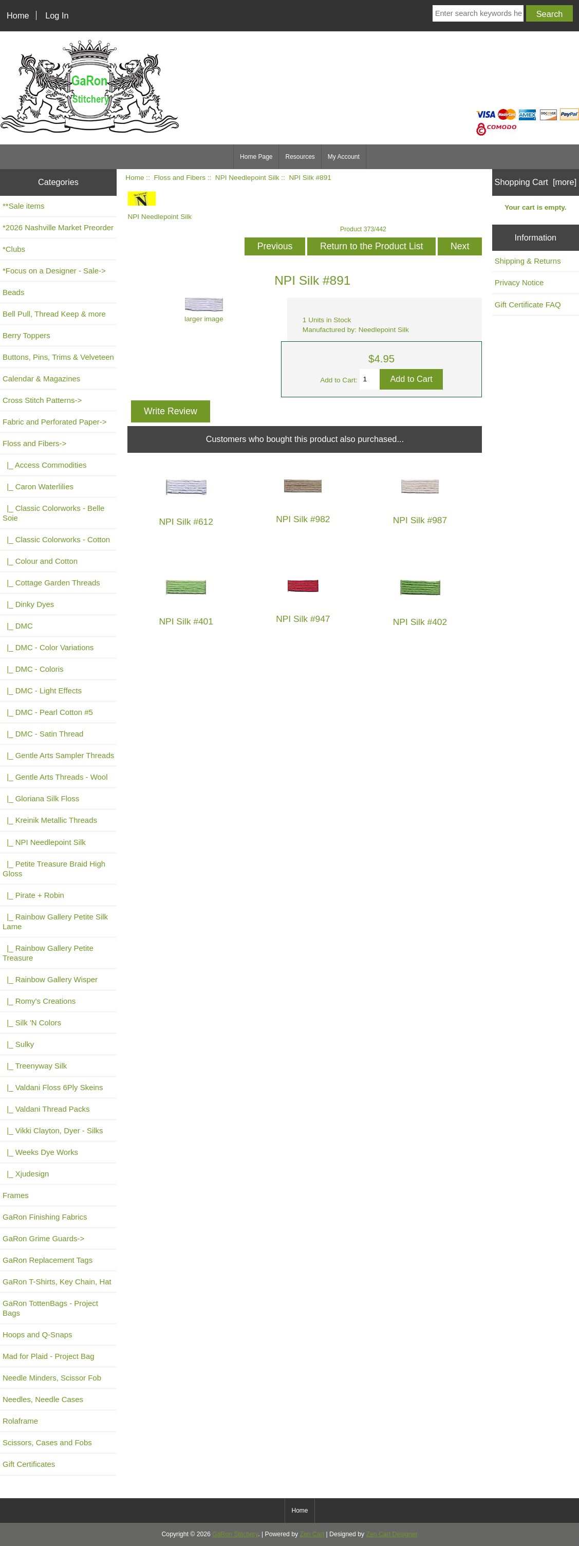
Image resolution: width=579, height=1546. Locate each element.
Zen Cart (312, 1534)
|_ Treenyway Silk (35, 1065)
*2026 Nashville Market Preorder (58, 227)
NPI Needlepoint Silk (247, 177)
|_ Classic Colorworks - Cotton (56, 539)
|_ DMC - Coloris (33, 669)
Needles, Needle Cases (43, 1399)
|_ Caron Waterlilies (38, 486)
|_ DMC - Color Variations (48, 647)
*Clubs (14, 249)
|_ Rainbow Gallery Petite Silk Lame (55, 921)
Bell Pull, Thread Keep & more (54, 313)
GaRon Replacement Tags (47, 1260)
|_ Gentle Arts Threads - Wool (55, 776)
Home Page (256, 156)
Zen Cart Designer (392, 1534)
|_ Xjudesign (26, 1173)
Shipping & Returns (528, 260)
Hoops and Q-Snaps (37, 1334)
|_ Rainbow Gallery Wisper (50, 979)
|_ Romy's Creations (39, 1001)
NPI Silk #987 (420, 520)
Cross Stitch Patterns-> (42, 400)
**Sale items (23, 205)
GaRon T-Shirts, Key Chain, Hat (57, 1281)
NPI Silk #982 (303, 519)
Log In (56, 15)
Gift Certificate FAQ (528, 304)
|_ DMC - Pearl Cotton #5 (48, 712)
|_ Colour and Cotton (40, 561)
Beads (13, 292)
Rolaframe (20, 1420)
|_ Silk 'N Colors (32, 1022)
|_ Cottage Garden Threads (51, 582)
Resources (299, 156)
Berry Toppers (26, 335)
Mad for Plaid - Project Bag (49, 1356)
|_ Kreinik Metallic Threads (50, 820)
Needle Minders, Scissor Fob (52, 1377)
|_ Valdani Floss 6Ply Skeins (53, 1087)
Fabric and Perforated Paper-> (54, 421)
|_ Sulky (18, 1044)
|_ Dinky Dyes (28, 604)
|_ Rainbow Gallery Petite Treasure (48, 953)
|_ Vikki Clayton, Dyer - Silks (53, 1130)
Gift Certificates (29, 1464)
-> (34, 443)
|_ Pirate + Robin (33, 895)
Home (18, 15)
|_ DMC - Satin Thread (43, 733)
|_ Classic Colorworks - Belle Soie (53, 513)
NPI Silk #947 (303, 619)
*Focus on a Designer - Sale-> (54, 270)
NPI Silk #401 (186, 622)
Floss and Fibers (179, 177)
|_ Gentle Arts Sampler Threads (58, 755)
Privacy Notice (519, 282)
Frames (16, 1195)
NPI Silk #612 (186, 522)
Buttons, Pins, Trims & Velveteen (58, 357)
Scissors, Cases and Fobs (47, 1442)
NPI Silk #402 (420, 622)
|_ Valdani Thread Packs (46, 1109)
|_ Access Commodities (44, 465)
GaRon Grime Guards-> (43, 1238)
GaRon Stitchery (235, 1534)
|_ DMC (18, 625)
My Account (344, 156)
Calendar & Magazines (41, 378)
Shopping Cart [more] (536, 182)
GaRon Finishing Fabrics (45, 1216)
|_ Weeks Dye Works (40, 1152)
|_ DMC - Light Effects (42, 690)
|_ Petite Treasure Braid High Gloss (54, 868)
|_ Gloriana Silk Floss (41, 798)
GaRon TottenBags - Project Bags (50, 1308)
